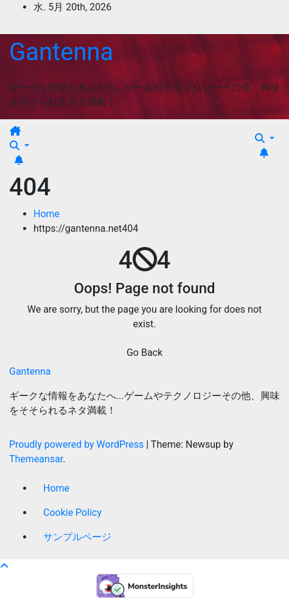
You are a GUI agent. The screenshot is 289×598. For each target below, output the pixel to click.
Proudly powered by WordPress (77, 444)
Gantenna (61, 52)
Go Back (144, 352)
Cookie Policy (72, 512)
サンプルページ (77, 537)
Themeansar (36, 459)
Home (46, 214)
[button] (19, 145)
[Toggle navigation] (31, 134)
